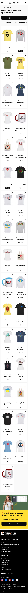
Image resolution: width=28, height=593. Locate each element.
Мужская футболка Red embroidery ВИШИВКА (7, 184)
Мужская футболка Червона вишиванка (20, 430)
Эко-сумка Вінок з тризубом (7, 156)
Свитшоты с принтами (19, 586)
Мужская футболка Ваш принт (7, 47)
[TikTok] (17, 580)
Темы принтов (7, 7)
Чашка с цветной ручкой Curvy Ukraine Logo (7, 293)
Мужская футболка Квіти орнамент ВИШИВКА (20, 321)
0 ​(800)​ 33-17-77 (6, 560)
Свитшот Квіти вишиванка (20, 238)
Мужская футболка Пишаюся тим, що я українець (20, 211)
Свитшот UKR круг (20, 457)
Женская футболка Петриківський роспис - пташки (7, 348)
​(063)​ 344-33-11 (5, 562)
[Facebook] (6, 580)
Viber (3, 573)
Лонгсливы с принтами (6, 588)
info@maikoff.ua (6, 569)
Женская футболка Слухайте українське (7, 321)
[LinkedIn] (13, 580)
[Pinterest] (9, 580)
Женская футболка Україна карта (7, 266)
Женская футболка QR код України (20, 156)
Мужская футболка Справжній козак (7, 211)
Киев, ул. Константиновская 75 (10, 544)
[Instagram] (2, 580)
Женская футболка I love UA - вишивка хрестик (7, 458)
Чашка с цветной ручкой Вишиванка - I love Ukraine (7, 485)
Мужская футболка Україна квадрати (7, 238)
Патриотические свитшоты (15, 591)
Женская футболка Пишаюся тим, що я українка (20, 74)
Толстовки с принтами (6, 586)
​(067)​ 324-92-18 (5, 565)
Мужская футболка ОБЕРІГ (20, 183)
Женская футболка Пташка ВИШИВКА (7, 129)
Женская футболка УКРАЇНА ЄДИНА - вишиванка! (20, 375)
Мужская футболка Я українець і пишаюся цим (7, 403)
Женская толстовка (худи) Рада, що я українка (20, 293)
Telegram (11, 573)
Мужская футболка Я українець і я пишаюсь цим (20, 348)
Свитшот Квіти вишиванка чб (20, 47)
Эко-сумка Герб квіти (20, 403)
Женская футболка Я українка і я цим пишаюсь (20, 102)
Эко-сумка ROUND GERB (7, 375)
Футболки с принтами (11, 584)
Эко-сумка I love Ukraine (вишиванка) (20, 266)
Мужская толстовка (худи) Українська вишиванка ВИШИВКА (7, 102)
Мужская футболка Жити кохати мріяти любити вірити (7, 430)
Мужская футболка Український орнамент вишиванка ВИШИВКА (7, 74)
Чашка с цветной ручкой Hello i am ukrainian (20, 129)
